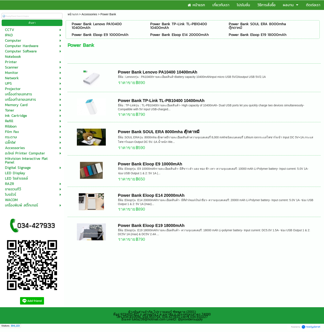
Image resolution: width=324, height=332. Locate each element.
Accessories (89, 14)
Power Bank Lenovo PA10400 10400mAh (157, 72)
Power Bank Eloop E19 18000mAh (151, 225)
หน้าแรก (73, 14)
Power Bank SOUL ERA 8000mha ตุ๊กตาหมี (158, 131)
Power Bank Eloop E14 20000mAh (151, 195)
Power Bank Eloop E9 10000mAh (150, 164)
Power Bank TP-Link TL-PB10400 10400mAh (161, 100)
